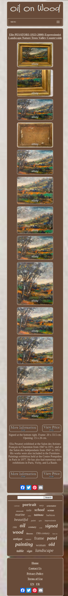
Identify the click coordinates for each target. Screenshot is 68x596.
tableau (38, 514)
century (32, 527)
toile (29, 510)
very (41, 505)
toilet (29, 516)
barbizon (50, 515)
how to (55, 534)
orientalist (51, 506)
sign (29, 551)
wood (18, 532)
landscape (44, 550)
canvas (17, 506)
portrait (29, 504)
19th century (43, 533)
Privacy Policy (35, 573)
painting (24, 544)
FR (38, 584)
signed (51, 525)
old (52, 544)
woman (41, 545)
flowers (29, 534)
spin (40, 521)
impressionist (50, 520)
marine (20, 514)
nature (28, 539)
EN (32, 584)
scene (50, 510)
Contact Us (35, 568)
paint (33, 520)
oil (22, 525)
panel (52, 538)
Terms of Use (34, 578)
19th (14, 527)
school (40, 510)
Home (35, 563)
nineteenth (19, 511)
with (40, 528)
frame (39, 538)
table (20, 551)
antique (17, 538)
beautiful (21, 519)
